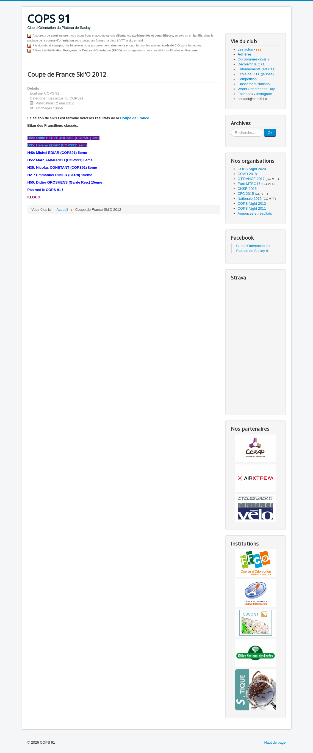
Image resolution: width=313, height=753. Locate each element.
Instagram (264, 94)
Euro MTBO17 (249, 184)
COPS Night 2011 (252, 208)
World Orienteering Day (256, 89)
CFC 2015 (246, 194)
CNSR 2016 (247, 189)
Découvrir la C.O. (251, 64)
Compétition (247, 79)
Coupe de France (134, 118)
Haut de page (275, 742)
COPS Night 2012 (252, 203)
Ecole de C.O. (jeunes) (256, 74)
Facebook (245, 94)
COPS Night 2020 (252, 169)
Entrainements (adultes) (257, 69)
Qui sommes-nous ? (254, 59)
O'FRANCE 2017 (251, 179)
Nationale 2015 (250, 198)
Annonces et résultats (255, 213)
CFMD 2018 (247, 174)
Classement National (254, 84)
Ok (270, 133)
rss (259, 49)
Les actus (245, 49)
